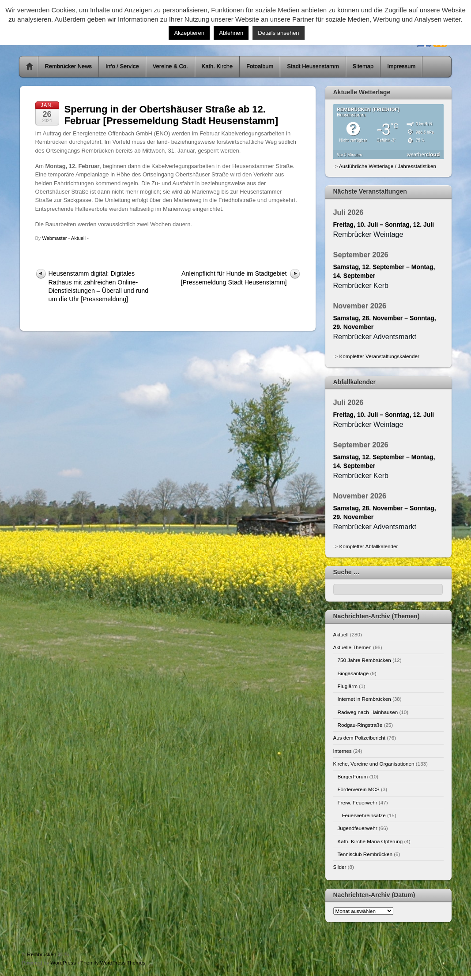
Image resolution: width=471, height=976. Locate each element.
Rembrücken (41, 954)
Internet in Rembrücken (364, 699)
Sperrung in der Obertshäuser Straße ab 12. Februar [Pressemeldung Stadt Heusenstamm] (171, 115)
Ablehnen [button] (231, 33)
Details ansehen (278, 33)
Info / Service (122, 66)
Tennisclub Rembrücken (365, 854)
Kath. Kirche (217, 66)
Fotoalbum (259, 66)
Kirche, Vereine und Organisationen (373, 764)
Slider (340, 867)
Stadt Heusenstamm (313, 66)
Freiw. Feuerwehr (357, 802)
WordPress (62, 962)
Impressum (401, 66)
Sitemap (363, 66)
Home (29, 66)
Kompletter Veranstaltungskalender (379, 356)
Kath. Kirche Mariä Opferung (370, 841)
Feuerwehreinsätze (364, 815)
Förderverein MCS (359, 789)
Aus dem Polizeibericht (359, 737)
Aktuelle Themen (352, 647)
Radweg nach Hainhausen (368, 712)
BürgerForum (353, 776)
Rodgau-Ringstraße (360, 725)
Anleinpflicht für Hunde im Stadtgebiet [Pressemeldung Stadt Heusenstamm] (234, 277)
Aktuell (78, 238)
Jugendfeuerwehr (357, 828)
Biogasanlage (353, 673)
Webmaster (54, 238)
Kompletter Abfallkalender (368, 546)
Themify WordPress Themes (112, 962)
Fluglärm (348, 686)
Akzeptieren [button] (189, 33)
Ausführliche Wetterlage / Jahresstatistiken (387, 166)
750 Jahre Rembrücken (364, 660)
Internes (342, 751)
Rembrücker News (68, 66)
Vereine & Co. (170, 66)
